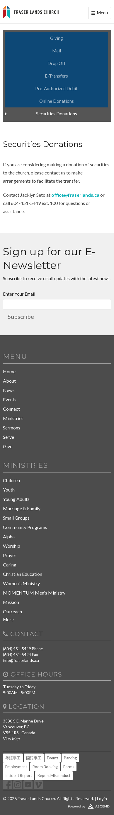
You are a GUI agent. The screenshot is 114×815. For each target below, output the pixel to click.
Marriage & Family (21, 508)
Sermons (11, 427)
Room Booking (45, 766)
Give (7, 446)
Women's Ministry (21, 583)
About (9, 380)
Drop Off (56, 63)
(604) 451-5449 (17, 648)
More (8, 619)
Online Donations (56, 101)
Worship (11, 546)
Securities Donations (56, 113)
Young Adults (16, 499)
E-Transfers (56, 75)
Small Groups (16, 517)
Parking (70, 758)
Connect (11, 409)
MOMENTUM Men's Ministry (34, 592)
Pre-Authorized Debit (56, 88)
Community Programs (25, 527)
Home (9, 371)
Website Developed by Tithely (57, 805)
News (9, 390)
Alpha (9, 536)
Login (102, 798)
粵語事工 (13, 758)
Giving (56, 38)
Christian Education (22, 574)
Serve (8, 437)
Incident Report (18, 775)
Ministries (13, 418)
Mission (11, 602)
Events (9, 399)
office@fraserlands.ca (75, 195)
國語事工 (33, 758)
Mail (56, 50)
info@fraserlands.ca (21, 660)
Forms (68, 766)
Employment (16, 766)
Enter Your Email (19, 294)
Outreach (12, 611)
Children (11, 480)
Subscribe (21, 316)
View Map (11, 738)
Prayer (9, 555)
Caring (9, 564)
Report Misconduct (54, 775)
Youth (9, 489)
